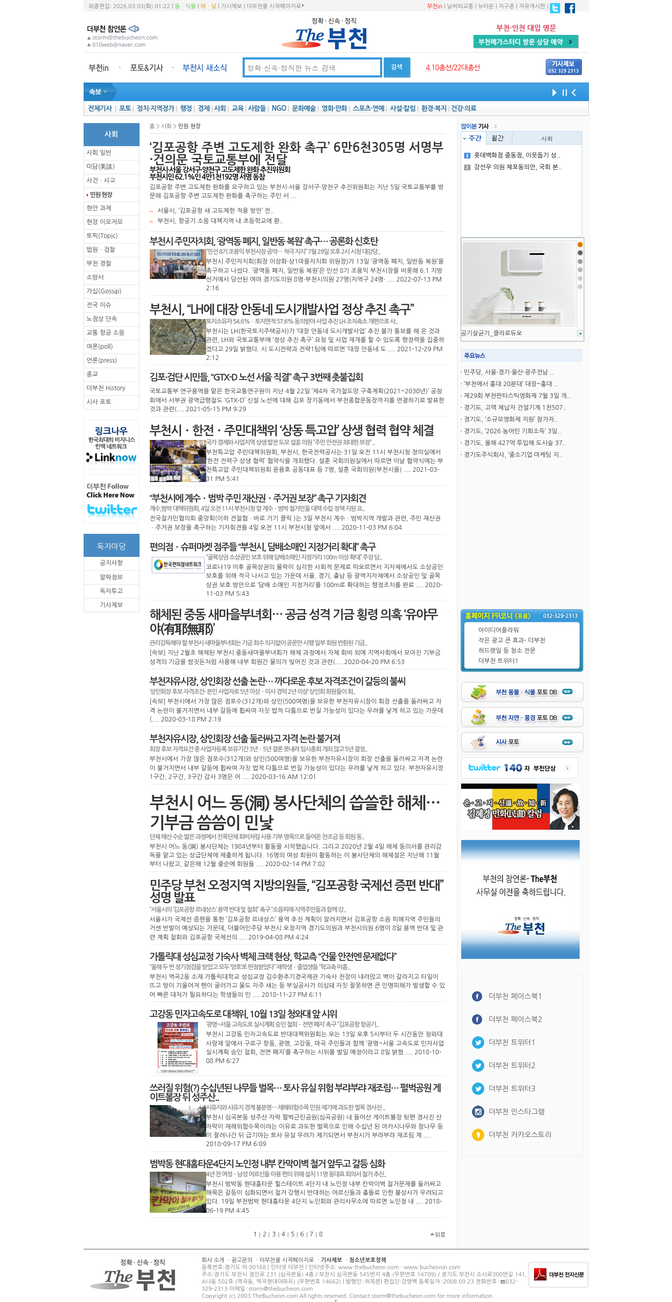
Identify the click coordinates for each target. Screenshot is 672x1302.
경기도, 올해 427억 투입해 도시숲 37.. (515, 443)
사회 (220, 108)
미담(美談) (101, 167)
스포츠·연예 (368, 108)
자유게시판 (532, 6)
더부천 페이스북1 (516, 996)
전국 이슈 (99, 305)
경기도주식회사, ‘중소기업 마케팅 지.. (513, 455)
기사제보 (231, 6)
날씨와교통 (460, 6)
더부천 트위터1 (499, 661)
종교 (92, 374)
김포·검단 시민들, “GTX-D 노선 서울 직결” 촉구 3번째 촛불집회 (256, 377)
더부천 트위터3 (512, 1088)
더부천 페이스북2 (516, 1019)
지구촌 (507, 6)
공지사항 (111, 563)
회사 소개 (213, 1260)
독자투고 (111, 591)
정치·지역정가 (155, 108)
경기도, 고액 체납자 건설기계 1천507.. (515, 408)
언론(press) (102, 360)
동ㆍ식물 (185, 6)
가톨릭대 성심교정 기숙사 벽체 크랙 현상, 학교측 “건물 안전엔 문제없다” (273, 957)
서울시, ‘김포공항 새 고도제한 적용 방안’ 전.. (215, 211)
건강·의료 (463, 108)
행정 (186, 108)
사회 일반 (99, 153)
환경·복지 (433, 108)
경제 (204, 108)
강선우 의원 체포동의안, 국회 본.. (513, 167)
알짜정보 (111, 577)
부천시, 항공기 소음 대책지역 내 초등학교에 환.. (220, 221)
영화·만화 (334, 108)
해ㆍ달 (208, 6)
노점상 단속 (102, 319)
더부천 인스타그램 (517, 1111)
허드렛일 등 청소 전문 (507, 651)
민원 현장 (101, 195)
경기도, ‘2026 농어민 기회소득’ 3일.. (512, 431)
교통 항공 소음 (106, 333)
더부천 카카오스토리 (520, 1134)
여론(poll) (100, 347)
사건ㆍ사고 (101, 180)
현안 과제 (99, 208)
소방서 (95, 277)
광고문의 (241, 1260)
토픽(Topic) (102, 236)
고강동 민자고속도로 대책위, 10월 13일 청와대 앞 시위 (243, 1014)
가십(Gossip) (104, 291)
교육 (238, 108)
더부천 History (106, 388)
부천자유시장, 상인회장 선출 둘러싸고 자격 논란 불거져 (245, 739)
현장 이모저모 (105, 222)
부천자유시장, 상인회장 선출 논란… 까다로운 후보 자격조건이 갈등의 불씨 (277, 681)
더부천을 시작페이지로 (275, 6)
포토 (125, 108)
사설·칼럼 (402, 108)
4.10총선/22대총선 (453, 67)
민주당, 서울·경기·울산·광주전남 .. (509, 372)
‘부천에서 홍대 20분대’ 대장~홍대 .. (511, 384)
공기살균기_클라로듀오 (491, 333)
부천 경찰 (99, 264)
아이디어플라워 (499, 630)
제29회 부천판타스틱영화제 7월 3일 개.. (517, 396)
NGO (279, 108)
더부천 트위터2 (512, 1065)
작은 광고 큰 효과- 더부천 (512, 640)
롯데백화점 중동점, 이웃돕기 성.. (512, 155)
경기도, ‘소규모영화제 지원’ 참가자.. (511, 419)
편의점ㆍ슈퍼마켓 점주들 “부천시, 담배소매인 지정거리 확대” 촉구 (262, 547)
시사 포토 (99, 402)
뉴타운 (486, 6)
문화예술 (303, 108)
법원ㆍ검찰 (101, 250)
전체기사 (99, 108)
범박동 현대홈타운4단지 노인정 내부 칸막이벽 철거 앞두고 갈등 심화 (267, 1164)
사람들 (257, 108)
